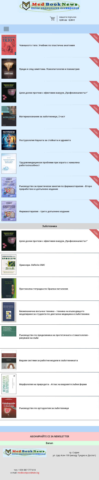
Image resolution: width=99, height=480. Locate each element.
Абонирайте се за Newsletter (49, 436)
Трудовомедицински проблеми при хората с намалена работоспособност (49, 164)
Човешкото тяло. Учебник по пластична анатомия (47, 45)
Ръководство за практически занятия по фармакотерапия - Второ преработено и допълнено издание (55, 187)
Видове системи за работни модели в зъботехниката (48, 360)
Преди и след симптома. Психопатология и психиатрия (49, 69)
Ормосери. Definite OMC (32, 265)
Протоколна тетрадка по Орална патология (43, 288)
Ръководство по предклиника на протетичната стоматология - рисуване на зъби (54, 336)
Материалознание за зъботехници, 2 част (42, 116)
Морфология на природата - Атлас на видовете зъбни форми (53, 384)
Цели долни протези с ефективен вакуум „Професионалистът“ (53, 92)
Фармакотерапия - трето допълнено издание (44, 211)
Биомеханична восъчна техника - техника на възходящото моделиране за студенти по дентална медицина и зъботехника (54, 312)
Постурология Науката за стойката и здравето (45, 140)
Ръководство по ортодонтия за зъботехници (44, 408)
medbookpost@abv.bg (28, 472)
